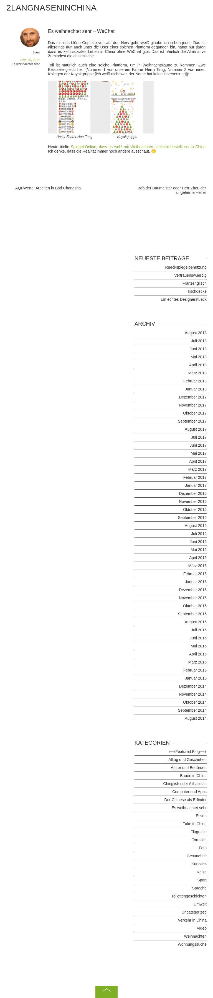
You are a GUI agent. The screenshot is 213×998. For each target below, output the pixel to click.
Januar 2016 (196, 582)
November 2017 (193, 405)
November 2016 (193, 501)
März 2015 (197, 662)
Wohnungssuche (192, 944)
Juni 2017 (198, 445)
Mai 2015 (199, 646)
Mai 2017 (199, 453)
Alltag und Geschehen (187, 759)
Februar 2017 (195, 477)
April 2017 (198, 461)
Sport (201, 880)
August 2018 (196, 333)
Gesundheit (197, 856)
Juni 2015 (198, 638)
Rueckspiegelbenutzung (186, 267)
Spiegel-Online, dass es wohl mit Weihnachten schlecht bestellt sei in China (138, 147)
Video (202, 928)
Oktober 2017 (195, 413)
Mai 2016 (199, 549)
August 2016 (196, 525)
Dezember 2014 (193, 686)
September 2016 (192, 517)
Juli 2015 (199, 630)
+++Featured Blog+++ (188, 751)
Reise (202, 872)
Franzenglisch (194, 283)
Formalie (198, 840)
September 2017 (192, 421)
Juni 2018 (198, 349)
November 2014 (193, 694)
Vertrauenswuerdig (190, 275)
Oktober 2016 (195, 509)
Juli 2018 (199, 341)
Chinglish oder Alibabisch (185, 783)
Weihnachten (195, 936)
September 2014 (192, 710)
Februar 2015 (195, 670)
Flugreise (199, 832)
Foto (203, 848)
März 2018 (197, 373)
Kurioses (198, 864)
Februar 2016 (195, 574)
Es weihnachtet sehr (26, 64)
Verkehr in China (192, 920)
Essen (201, 816)
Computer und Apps (189, 791)
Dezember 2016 (193, 493)
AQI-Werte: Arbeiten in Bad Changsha (48, 188)
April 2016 (198, 557)
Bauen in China (193, 775)
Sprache (199, 888)
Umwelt (200, 904)
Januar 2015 (196, 678)
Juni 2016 (198, 541)
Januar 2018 (196, 389)
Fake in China (195, 824)
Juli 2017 (199, 437)
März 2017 (197, 469)
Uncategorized (194, 912)
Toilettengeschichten (189, 896)
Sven (36, 52)
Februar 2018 (195, 381)
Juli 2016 (199, 533)
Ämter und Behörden (189, 767)
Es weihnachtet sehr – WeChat (81, 31)
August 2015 (196, 622)
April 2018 (198, 365)
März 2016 (197, 566)
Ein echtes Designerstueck (184, 299)
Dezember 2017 (193, 397)
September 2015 (192, 614)
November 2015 (193, 598)
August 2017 (196, 429)
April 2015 (198, 654)
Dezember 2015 (193, 590)
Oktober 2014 (195, 702)
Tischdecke (197, 291)
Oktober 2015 (195, 606)
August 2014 (196, 718)
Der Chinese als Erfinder (185, 800)
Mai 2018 (199, 357)
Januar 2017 (196, 485)
